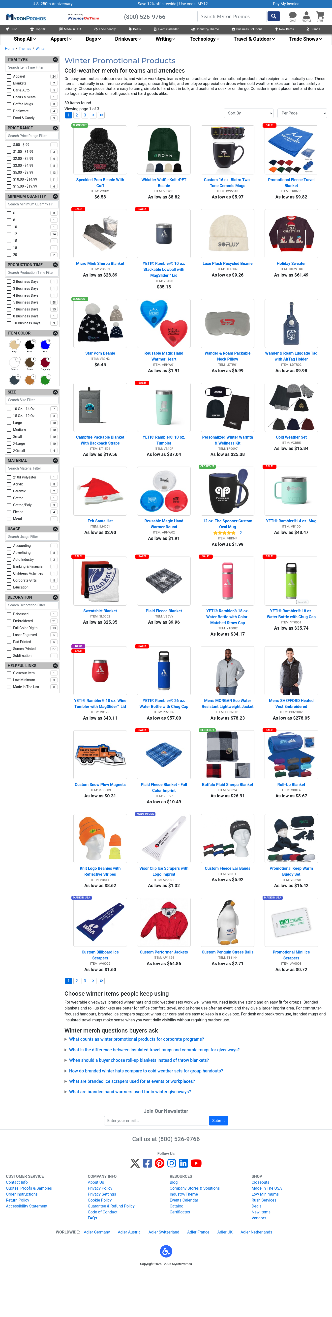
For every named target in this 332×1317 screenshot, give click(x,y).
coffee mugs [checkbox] (35, 104)
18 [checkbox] (35, 247)
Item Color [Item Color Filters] (19, 333)
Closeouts (261, 1227)
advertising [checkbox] (35, 552)
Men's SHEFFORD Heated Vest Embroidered (292, 735)
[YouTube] (196, 1210)
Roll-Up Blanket (291, 820)
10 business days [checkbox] (35, 323)
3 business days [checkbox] (35, 288)
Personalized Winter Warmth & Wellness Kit (228, 458)
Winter (41, 49)
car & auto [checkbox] (35, 90)
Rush (11, 29)
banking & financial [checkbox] (35, 566)
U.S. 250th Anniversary (53, 3)
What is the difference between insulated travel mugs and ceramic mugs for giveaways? (154, 1094)
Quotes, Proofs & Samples (29, 1233)
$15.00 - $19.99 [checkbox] (35, 186)
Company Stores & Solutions (195, 1233)
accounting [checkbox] (35, 545)
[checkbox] (14, 345)
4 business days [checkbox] (35, 295)
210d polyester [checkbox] (35, 477)
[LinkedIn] (183, 1210)
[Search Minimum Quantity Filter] (32, 204)
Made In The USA (267, 1233)
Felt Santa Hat (100, 543)
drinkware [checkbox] (35, 111)
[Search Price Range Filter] (32, 136)
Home (9, 49)
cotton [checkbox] (35, 498)
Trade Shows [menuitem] (303, 39)
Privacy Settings (102, 1239)
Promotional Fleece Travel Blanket (291, 187)
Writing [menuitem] (164, 39)
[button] (306, 15)
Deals (135, 29)
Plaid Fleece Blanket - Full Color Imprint (164, 823)
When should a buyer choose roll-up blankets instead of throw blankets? (139, 1105)
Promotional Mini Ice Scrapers (292, 1000)
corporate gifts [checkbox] (35, 580)
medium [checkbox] (35, 429)
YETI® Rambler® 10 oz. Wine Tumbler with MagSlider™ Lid (100, 735)
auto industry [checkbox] (35, 559)
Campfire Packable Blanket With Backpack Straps (100, 458)
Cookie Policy (100, 1245)
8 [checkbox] (35, 220)
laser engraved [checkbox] (35, 634)
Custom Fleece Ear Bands (227, 908)
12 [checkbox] (35, 233)
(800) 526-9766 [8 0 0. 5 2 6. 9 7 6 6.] (179, 1183)
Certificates (180, 1257)
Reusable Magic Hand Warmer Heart (164, 369)
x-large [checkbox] (35, 443)
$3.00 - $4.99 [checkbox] (35, 165)
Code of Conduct (103, 1257)
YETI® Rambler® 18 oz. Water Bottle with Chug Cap (291, 640)
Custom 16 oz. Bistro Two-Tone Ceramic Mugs (227, 187)
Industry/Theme (205, 29)
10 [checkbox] (35, 226)
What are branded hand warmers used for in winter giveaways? (130, 1136)
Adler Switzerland (164, 1277)
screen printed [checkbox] (35, 648)
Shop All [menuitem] (23, 39)
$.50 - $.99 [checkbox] (35, 144)
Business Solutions (247, 29)
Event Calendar (166, 29)
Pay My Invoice (286, 3)
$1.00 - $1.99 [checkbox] (35, 151)
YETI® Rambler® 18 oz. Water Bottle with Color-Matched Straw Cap (228, 643)
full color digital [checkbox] (35, 627)
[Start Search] (274, 16)
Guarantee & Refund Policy (111, 1251)
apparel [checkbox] (35, 76)
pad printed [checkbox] (35, 641)
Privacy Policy (100, 1233)
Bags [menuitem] (91, 39)
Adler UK (225, 1277)
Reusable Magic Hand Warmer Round (164, 546)
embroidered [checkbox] (35, 620)
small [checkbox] (35, 436)
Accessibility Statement (26, 1251)
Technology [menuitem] (203, 39)
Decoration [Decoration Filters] (20, 597)
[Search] (232, 16)
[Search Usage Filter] (32, 537)
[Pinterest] (159, 1210)
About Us (96, 1227)
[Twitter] (135, 1210)
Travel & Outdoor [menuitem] (252, 39)
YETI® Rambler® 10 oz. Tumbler (164, 458)
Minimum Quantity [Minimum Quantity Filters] (27, 196)
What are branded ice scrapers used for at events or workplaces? (132, 1126)
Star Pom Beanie (100, 366)
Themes (25, 49)
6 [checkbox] (35, 213)
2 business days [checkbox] (35, 281)
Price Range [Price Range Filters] (20, 128)
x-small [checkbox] (35, 450)
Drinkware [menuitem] (126, 39)
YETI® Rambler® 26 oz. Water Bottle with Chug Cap (164, 735)
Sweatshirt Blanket (100, 637)
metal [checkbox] (35, 518)
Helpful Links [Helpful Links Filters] (22, 665)
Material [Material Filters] (17, 460)
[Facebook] (147, 1210)
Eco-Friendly (105, 29)
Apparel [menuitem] (59, 39)
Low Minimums (265, 1239)
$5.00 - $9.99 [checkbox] (35, 172)
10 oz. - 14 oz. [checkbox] (35, 408)
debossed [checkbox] (35, 614)
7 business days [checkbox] (35, 309)
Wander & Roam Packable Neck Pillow (228, 369)
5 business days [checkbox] (35, 302)
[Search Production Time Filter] (32, 273)
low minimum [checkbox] (35, 679)
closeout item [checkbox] (35, 673)
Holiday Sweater (291, 272)
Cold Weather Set (291, 455)
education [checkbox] (35, 587)
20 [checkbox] (35, 254)
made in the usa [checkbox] (35, 686)
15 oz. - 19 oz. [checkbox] (35, 415)
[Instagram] (172, 1210)
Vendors (259, 1263)
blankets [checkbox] (35, 83)
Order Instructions (22, 1239)
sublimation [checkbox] (35, 655)
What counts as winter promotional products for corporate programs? (136, 1084)
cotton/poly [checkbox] (35, 505)
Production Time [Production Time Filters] (25, 264)
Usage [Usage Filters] (14, 529)
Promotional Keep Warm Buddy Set (292, 911)
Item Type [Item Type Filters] (18, 59)
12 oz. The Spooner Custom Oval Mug (228, 546)
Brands (313, 29)
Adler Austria (129, 1277)
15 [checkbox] (35, 240)
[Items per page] (302, 113)
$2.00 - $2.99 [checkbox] (35, 158)
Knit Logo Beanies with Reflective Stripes (100, 911)
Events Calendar (184, 1245)
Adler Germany (97, 1277)
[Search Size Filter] (32, 400)
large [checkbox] (35, 422)
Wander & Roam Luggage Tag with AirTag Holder (291, 369)
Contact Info (17, 1227)
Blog (174, 1227)
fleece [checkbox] (35, 511)
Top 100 (38, 29)
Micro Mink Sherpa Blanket (100, 272)
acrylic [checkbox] (35, 484)
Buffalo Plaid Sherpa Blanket (227, 820)
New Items (284, 29)
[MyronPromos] (25, 16)
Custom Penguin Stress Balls (227, 997)
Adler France (198, 1277)
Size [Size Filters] (12, 392)
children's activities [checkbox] (35, 573)
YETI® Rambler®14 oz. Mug (291, 543)
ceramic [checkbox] (35, 491)
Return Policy (17, 1245)
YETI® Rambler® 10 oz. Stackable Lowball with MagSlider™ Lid (164, 278)
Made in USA (71, 29)
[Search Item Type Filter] (32, 67)
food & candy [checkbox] (35, 117)
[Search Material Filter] (32, 468)
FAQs (92, 1263)
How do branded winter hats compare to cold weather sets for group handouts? (146, 1115)
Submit (218, 1165)
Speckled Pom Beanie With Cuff (100, 187)
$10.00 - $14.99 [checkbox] (35, 179)
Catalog (176, 1251)
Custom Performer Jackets (164, 997)
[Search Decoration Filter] (32, 605)
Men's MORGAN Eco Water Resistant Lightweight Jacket (228, 735)
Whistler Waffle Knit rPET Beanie (164, 187)
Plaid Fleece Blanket (164, 637)
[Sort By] (248, 113)
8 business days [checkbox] (35, 316)
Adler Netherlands (256, 1277)
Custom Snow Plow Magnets (100, 820)
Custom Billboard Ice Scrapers (101, 1000)
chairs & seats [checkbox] (35, 97)
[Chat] (293, 15)
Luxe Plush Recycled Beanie (227, 272)
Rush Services (264, 1245)
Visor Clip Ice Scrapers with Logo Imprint (164, 911)
